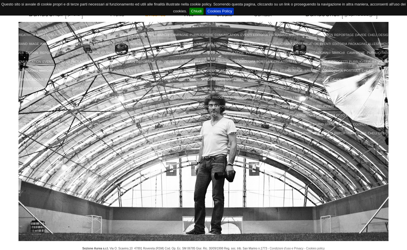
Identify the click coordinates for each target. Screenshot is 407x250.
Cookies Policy (220, 11)
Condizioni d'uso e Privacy (287, 248)
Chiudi (196, 11)
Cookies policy (315, 248)
